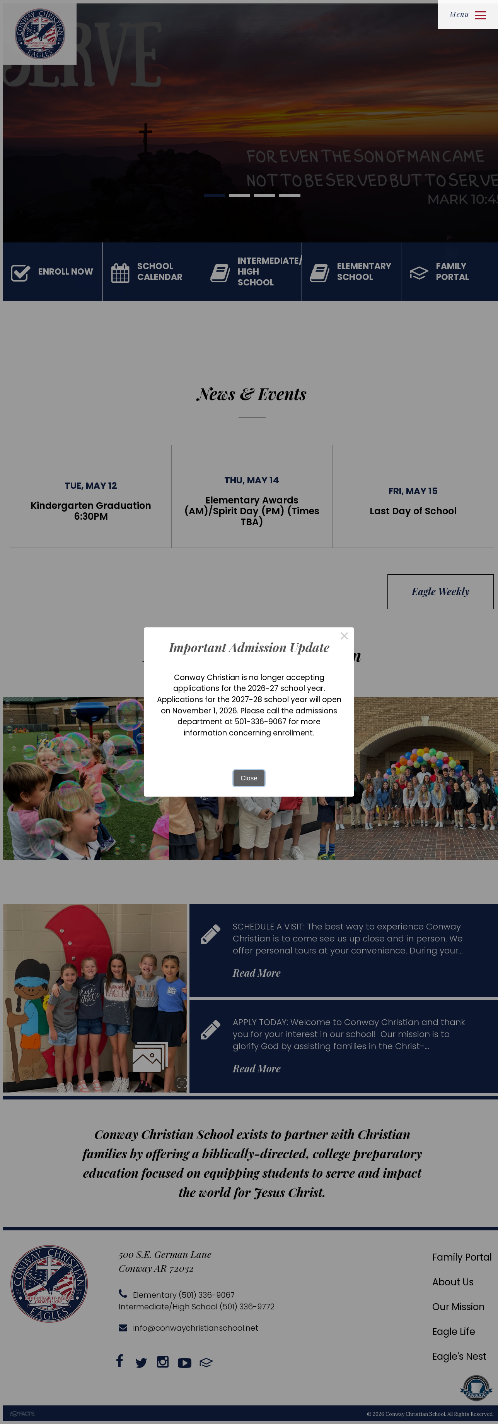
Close (248, 778)
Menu (468, 14)
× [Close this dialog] (344, 637)
